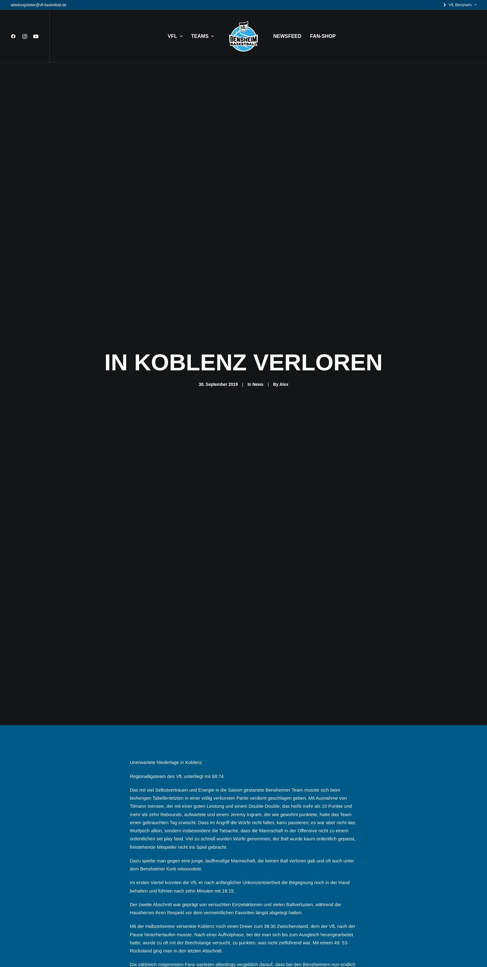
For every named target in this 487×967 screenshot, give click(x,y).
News (257, 368)
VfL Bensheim (462, 5)
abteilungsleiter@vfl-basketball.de (38, 5)
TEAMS (202, 36)
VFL (175, 36)
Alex (284, 368)
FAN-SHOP (323, 36)
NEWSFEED (287, 36)
